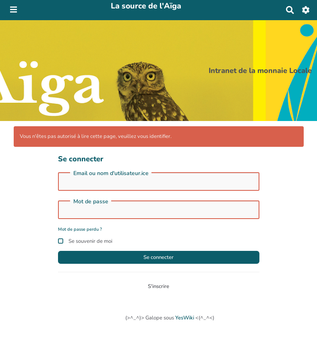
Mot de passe (90, 201)
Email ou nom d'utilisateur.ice (111, 173)
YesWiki (184, 317)
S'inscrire (158, 286)
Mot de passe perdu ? (80, 229)
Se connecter (158, 257)
